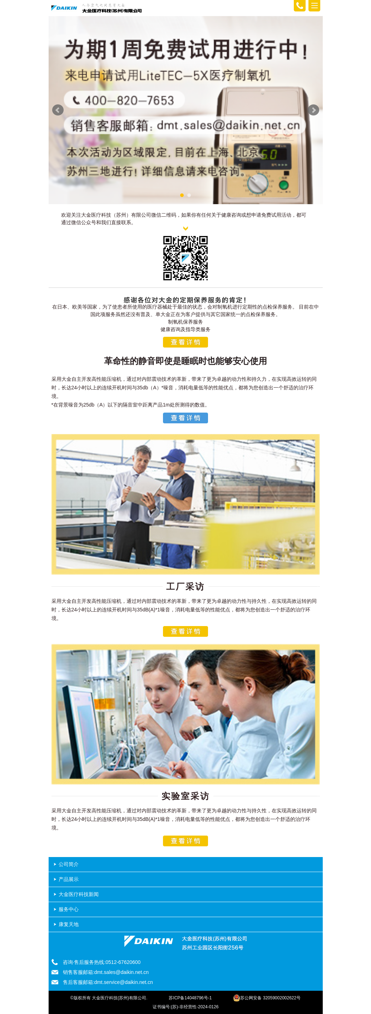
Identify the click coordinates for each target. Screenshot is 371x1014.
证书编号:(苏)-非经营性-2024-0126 (186, 1006)
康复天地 (69, 924)
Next (313, 110)
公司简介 (69, 864)
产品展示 (69, 879)
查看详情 (185, 342)
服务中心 (69, 909)
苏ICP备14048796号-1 (190, 997)
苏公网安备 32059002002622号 (267, 997)
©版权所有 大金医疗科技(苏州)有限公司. (109, 997)
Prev (58, 110)
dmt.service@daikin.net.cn (123, 982)
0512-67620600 (122, 962)
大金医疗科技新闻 (79, 894)
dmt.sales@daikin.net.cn (121, 972)
